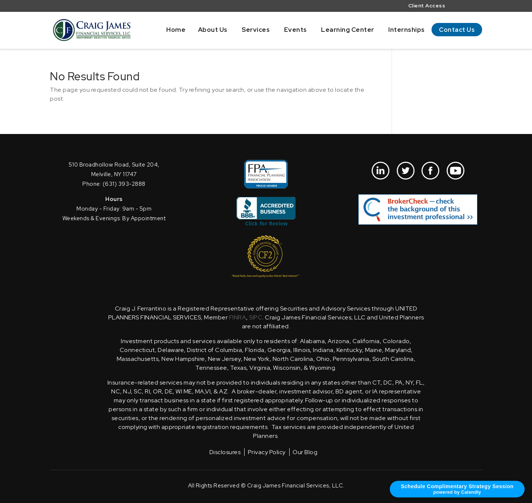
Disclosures (225, 452)
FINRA (237, 317)
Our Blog (305, 452)
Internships (406, 30)
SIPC (255, 317)
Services (256, 30)
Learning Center (347, 30)
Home (175, 30)
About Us (213, 30)
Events (295, 30)
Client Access (427, 6)
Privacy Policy (267, 452)
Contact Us (457, 30)
